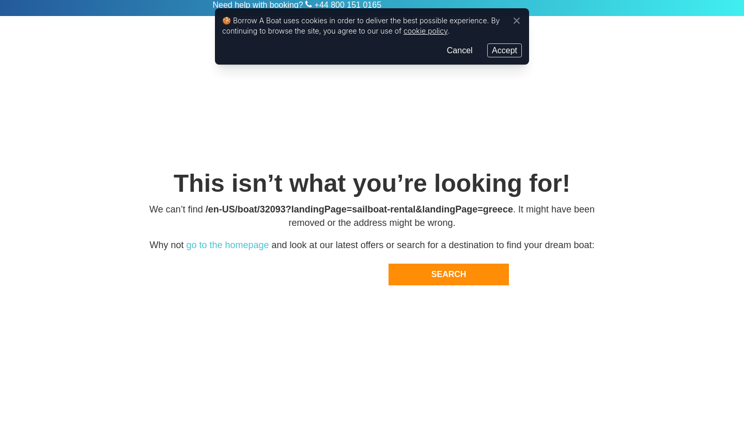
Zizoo (171, 8)
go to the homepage (227, 245)
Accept (504, 49)
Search (449, 274)
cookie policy (425, 30)
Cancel (460, 49)
